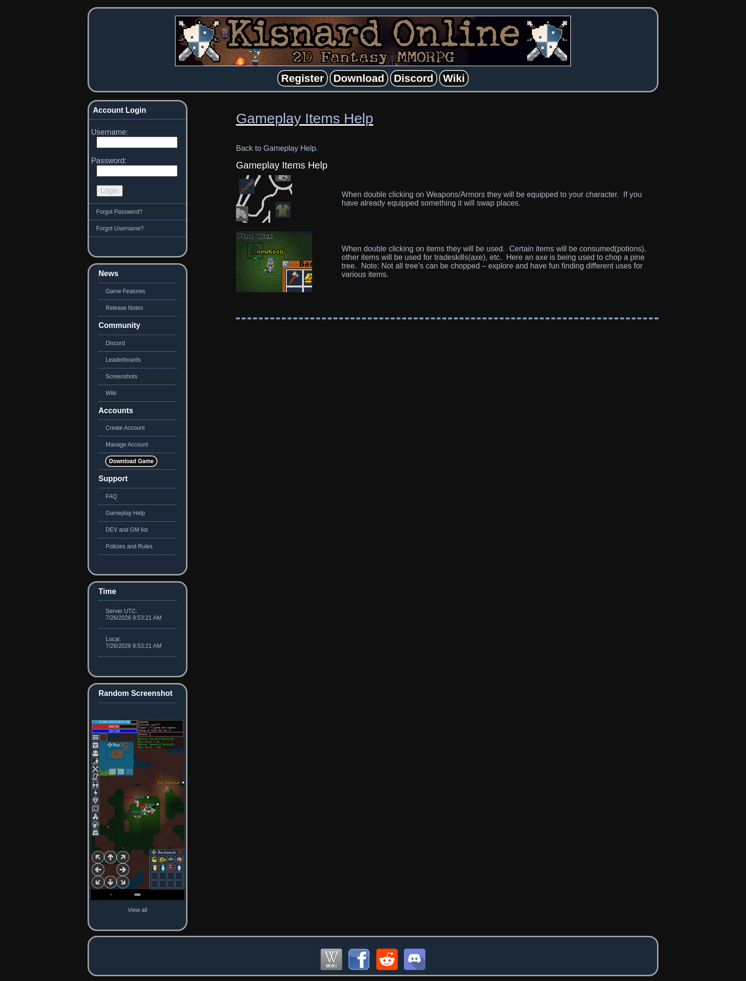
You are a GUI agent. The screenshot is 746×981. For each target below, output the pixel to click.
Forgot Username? (120, 228)
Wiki (111, 393)
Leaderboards (123, 360)
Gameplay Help (290, 148)
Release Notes (124, 308)
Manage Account (127, 444)
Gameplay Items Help (304, 118)
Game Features (125, 291)
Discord (115, 343)
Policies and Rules (129, 546)
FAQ (111, 496)
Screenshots (121, 376)
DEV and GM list (127, 529)
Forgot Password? (119, 211)
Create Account (125, 428)
